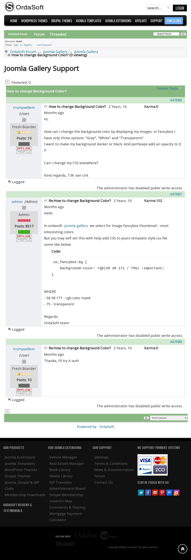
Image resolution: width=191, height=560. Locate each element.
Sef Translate (60, 482)
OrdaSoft (106, 426)
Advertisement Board (67, 488)
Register (28, 44)
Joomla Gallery (55, 51)
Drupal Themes (18, 476)
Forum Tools (167, 88)
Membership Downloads (25, 494)
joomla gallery (76, 225)
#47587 (176, 194)
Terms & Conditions (111, 463)
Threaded (58, 34)
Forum (39, 34)
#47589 (176, 342)
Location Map (60, 501)
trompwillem (24, 107)
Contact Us (103, 482)
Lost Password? (44, 44)
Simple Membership (66, 494)
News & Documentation (114, 469)
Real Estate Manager (66, 463)
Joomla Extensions (20, 457)
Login (180, 8)
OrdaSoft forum (23, 51)
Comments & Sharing (67, 507)
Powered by (87, 426)
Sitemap (101, 457)
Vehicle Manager (63, 457)
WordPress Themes (21, 469)
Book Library (59, 469)
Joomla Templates (20, 463)
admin (17, 201)
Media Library (61, 476)
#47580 (176, 100)
